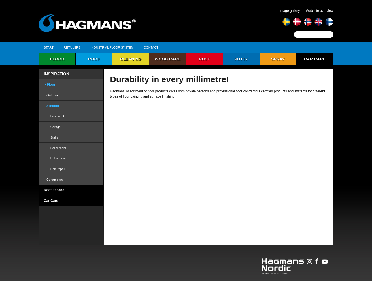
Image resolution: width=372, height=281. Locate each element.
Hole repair (57, 169)
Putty (241, 59)
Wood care (167, 59)
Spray (278, 59)
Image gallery (289, 11)
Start (49, 47)
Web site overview (319, 11)
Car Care (315, 59)
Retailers (72, 47)
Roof (94, 59)
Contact (151, 47)
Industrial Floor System (112, 47)
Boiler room (58, 148)
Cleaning (130, 59)
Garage (55, 127)
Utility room (58, 158)
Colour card (54, 179)
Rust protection (204, 61)
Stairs (54, 137)
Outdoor (52, 95)
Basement (57, 116)
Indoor (54, 105)
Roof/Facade (54, 190)
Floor (57, 59)
